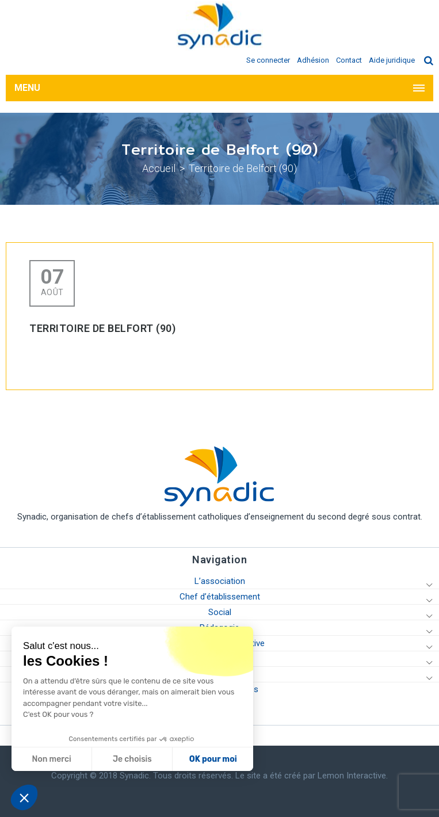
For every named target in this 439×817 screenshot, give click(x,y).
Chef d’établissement (220, 596)
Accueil (158, 168)
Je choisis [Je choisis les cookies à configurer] (131, 759)
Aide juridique (392, 60)
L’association (219, 581)
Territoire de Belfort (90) (243, 168)
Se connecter (268, 60)
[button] (24, 797)
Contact (349, 60)
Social (219, 612)
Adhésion (313, 60)
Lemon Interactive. (353, 775)
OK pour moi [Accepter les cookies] (212, 759)
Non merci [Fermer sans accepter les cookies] (51, 759)
